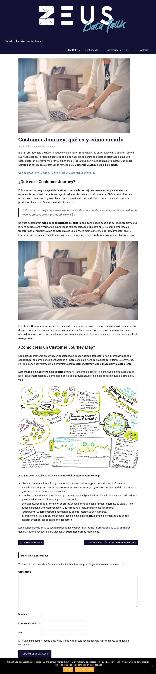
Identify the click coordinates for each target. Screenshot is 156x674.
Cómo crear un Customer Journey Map (73, 172)
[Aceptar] (152, 666)
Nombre (23, 614)
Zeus (43, 527)
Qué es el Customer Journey (34, 172)
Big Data (74, 50)
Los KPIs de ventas (31, 543)
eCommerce (96, 334)
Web (20, 632)
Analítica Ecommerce (29, 146)
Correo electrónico (29, 623)
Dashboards (93, 50)
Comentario (24, 571)
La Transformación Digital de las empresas (110, 543)
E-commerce (113, 50)
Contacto (143, 50)
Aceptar (68, 669)
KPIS (130, 50)
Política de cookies (84, 669)
